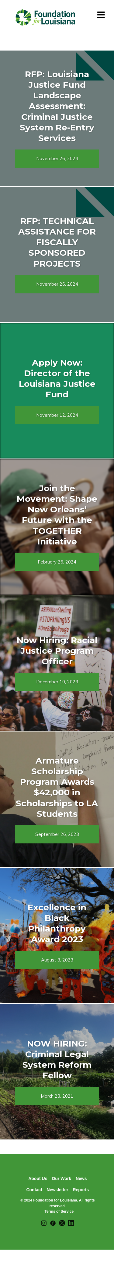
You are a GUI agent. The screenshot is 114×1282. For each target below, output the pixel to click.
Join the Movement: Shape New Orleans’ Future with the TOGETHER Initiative (57, 515)
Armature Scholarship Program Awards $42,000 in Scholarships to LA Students (57, 787)
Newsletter (57, 1189)
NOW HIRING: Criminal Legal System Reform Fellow (57, 1059)
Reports (81, 1189)
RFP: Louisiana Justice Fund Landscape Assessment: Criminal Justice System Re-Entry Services (57, 106)
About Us (37, 1178)
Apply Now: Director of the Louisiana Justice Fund (57, 378)
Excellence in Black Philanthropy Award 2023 (57, 923)
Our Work (61, 1178)
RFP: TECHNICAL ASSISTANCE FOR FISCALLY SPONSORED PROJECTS (57, 242)
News (81, 1178)
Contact (34, 1189)
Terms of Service (59, 1211)
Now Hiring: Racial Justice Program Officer (57, 650)
